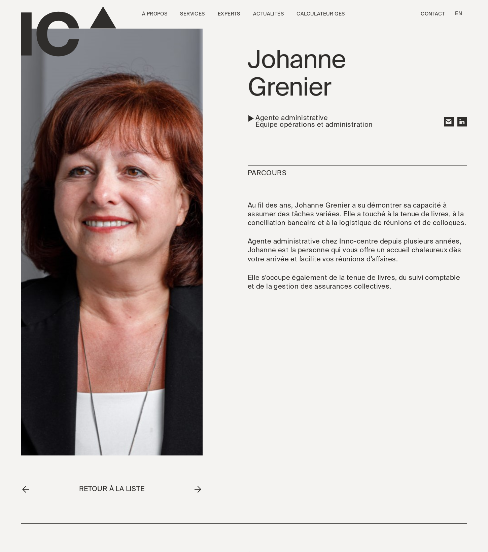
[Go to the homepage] (68, 31)
